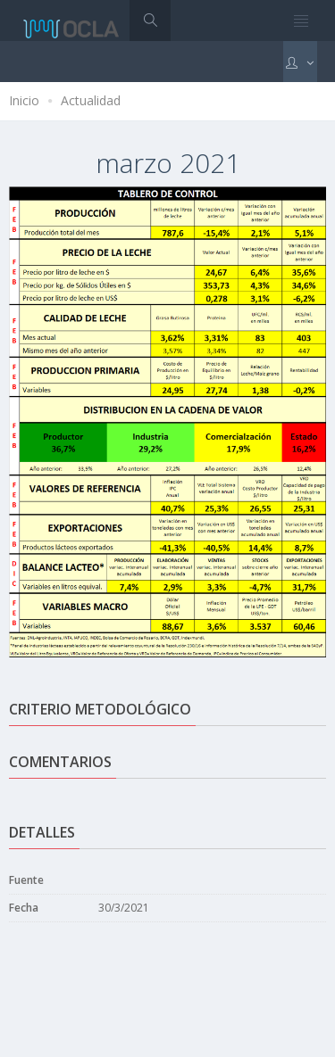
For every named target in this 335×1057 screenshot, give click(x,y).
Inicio (24, 100)
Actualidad (91, 100)
